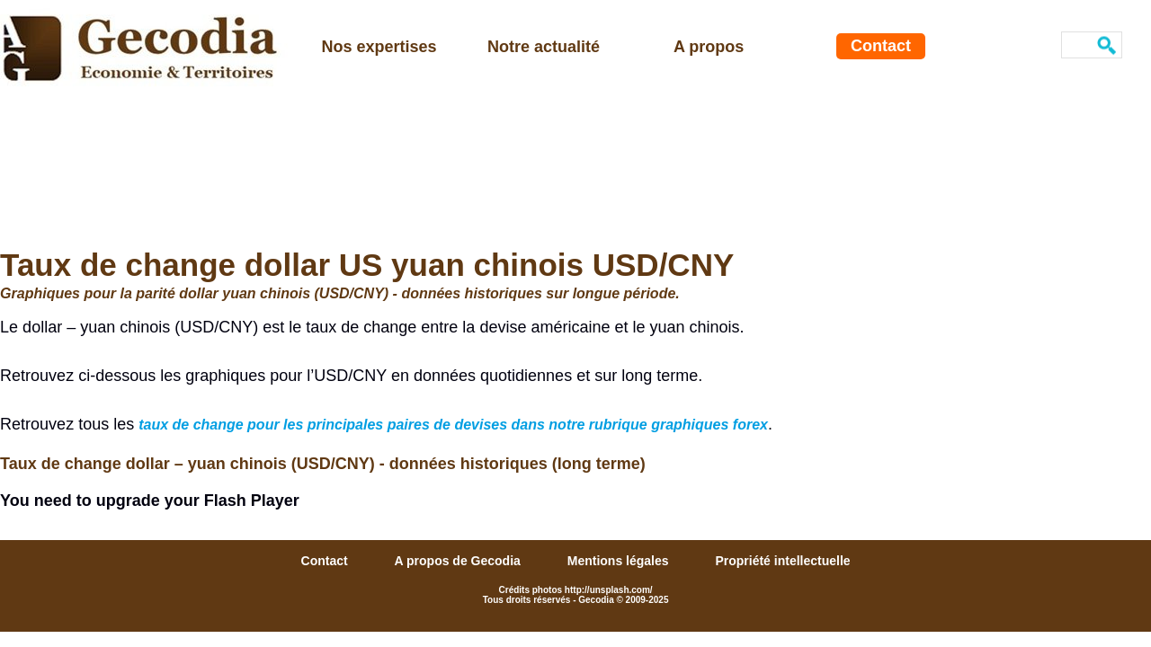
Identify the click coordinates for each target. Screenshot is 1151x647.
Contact (881, 46)
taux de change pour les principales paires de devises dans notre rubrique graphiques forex (453, 424)
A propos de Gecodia (459, 561)
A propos (709, 47)
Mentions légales (620, 561)
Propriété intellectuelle (782, 561)
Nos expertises (379, 47)
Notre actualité (543, 47)
